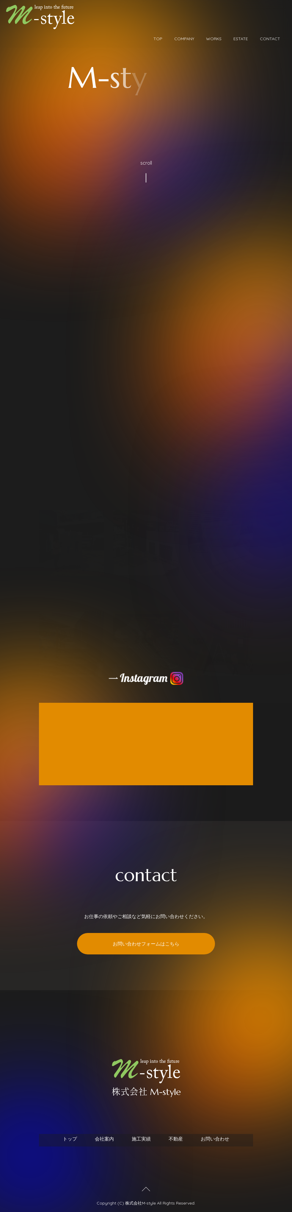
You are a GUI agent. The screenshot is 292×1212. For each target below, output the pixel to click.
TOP (157, 38)
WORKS (214, 38)
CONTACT (270, 38)
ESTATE (240, 38)
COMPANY (184, 38)
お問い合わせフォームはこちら (146, 944)
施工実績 (141, 1139)
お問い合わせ (215, 1139)
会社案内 (104, 1139)
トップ (70, 1139)
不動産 (176, 1139)
